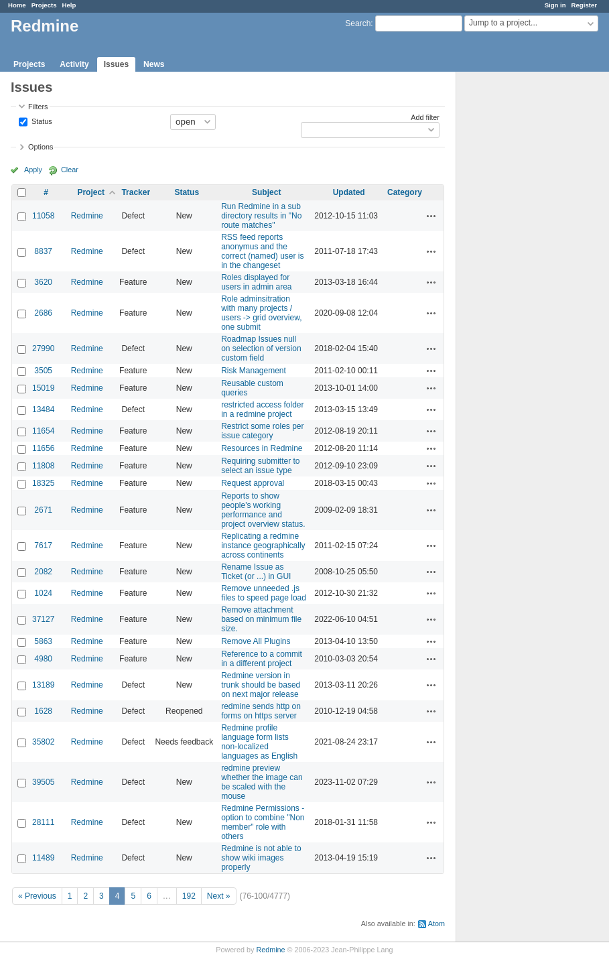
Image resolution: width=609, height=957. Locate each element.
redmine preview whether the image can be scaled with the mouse (261, 782)
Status (40, 121)
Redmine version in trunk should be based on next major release (260, 685)
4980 (43, 658)
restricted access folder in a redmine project (262, 409)
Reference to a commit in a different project (261, 658)
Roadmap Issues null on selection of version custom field (261, 348)
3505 (43, 370)
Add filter (425, 117)
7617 (43, 545)
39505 (43, 782)
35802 (43, 742)
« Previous (37, 896)
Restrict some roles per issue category (262, 431)
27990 (43, 348)
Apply (33, 170)
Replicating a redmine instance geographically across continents (263, 545)
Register (584, 5)
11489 (43, 858)
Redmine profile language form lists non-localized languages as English (259, 742)
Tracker (135, 192)
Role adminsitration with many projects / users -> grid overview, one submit (261, 313)
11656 (43, 448)
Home (17, 5)
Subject (266, 192)
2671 (43, 510)
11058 (43, 215)
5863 (43, 641)
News (153, 64)
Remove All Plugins (255, 641)
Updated (349, 192)
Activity (74, 64)
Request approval (252, 483)
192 (189, 896)
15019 (43, 388)
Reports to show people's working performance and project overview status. (263, 510)
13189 (43, 685)
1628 (43, 711)
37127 (43, 619)
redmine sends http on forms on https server (261, 711)
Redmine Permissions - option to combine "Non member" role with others (262, 822)
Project (91, 192)
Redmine (87, 215)
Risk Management (253, 370)
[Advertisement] (523, 282)
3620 (43, 282)
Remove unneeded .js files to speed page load (263, 593)
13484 (43, 409)
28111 (43, 822)
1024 (43, 593)
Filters (38, 107)
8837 (43, 251)
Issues (116, 64)
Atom (436, 923)
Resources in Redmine (261, 448)
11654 (43, 431)
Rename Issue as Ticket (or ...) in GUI (256, 571)
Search (357, 23)
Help (69, 5)
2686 (43, 313)
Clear (69, 170)
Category (404, 192)
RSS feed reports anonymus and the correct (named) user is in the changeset (262, 251)
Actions (431, 215)
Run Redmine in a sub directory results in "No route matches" (261, 216)
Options (40, 147)
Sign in (555, 5)
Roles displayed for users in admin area (256, 282)
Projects (44, 5)
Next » (218, 896)
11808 (43, 465)
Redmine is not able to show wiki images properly (261, 858)
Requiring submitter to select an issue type (260, 465)
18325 (43, 483)
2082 (43, 571)
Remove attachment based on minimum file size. (261, 619)
